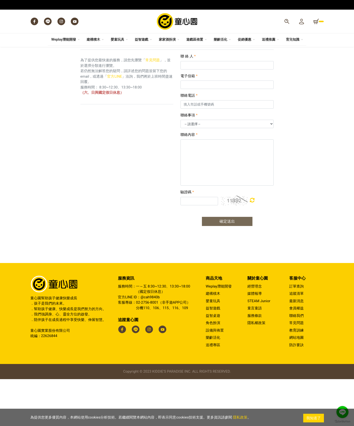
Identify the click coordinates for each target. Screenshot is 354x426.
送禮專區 (213, 392)
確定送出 (227, 268)
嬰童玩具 (213, 348)
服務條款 (254, 362)
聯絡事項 (188, 162)
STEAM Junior (258, 348)
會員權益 (296, 355)
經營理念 (254, 333)
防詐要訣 (296, 392)
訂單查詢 (296, 333)
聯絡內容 (188, 181)
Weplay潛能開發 (219, 333)
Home (34, 57)
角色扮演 (213, 370)
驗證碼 (187, 239)
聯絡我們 (296, 362)
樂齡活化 (213, 384)
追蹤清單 (296, 340)
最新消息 (296, 348)
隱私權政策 (256, 370)
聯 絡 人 (188, 103)
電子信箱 (188, 123)
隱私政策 (240, 418)
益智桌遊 (213, 362)
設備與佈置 (215, 377)
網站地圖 (296, 384)
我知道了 (313, 418)
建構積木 (213, 340)
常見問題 (152, 107)
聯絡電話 (188, 142)
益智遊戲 (213, 355)
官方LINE (114, 123)
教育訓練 (296, 377)
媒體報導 (254, 340)
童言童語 (254, 355)
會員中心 (48, 57)
